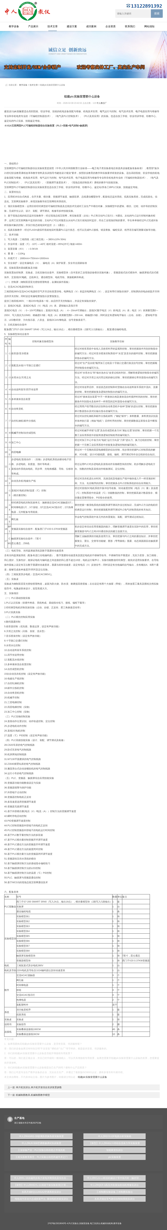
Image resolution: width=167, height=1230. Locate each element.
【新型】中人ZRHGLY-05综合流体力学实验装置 (114, 1143)
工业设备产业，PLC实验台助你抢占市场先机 (41, 1150)
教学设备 (14, 26)
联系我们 (130, 26)
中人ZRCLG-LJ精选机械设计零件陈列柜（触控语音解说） (116, 1178)
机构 (74, 277)
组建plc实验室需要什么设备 (92, 1077)
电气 (102, 111)
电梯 (18, 452)
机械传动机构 (107, 1223)
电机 (24, 277)
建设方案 (72, 26)
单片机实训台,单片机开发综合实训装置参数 (38, 1087)
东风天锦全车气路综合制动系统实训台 (114, 1199)
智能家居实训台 (114, 1150)
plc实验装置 (114, 1157)
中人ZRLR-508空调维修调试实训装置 (41, 1143)
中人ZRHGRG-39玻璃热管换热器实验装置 (41, 1136)
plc (15, 111)
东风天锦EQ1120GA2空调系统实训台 (41, 1192)
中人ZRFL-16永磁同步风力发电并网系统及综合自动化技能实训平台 (43, 1178)
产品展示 (33, 26)
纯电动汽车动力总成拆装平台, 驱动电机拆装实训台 (41, 1199)
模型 (93, 196)
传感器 (52, 468)
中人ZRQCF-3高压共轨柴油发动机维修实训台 (114, 1185)
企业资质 (110, 26)
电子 (137, 111)
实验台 (12, 906)
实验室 (20, 111)
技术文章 (52, 26)
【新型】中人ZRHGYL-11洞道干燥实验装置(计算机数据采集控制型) (43, 1185)
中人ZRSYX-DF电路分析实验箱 (114, 1136)
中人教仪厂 (102, 103)
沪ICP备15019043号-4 (58, 1223)
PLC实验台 (74, 1223)
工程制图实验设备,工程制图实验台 (114, 1192)
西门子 (12, 329)
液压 (9, 768)
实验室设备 (84, 1223)
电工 (94, 168)
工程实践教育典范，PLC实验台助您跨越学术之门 (41, 1157)
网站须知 (149, 26)
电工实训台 (95, 1223)
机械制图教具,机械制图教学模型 (32, 1095)
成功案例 (91, 26)
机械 (13, 432)
